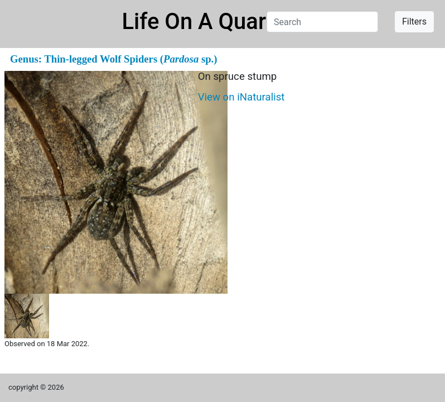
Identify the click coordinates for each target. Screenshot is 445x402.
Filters (414, 21)
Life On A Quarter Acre (234, 21)
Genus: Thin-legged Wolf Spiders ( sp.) (113, 59)
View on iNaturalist (241, 97)
